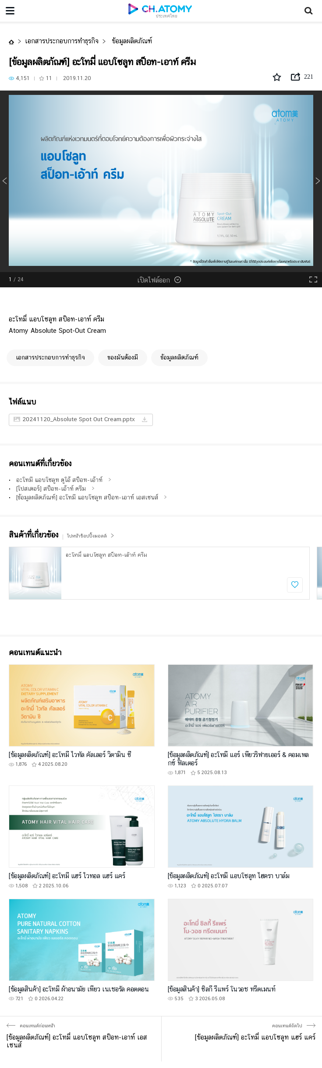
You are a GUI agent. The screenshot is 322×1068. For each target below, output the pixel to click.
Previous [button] (4, 181)
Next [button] (317, 181)
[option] (161, 181)
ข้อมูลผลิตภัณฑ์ (131, 41)
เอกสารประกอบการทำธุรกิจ (62, 41)
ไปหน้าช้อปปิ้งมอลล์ (90, 536)
